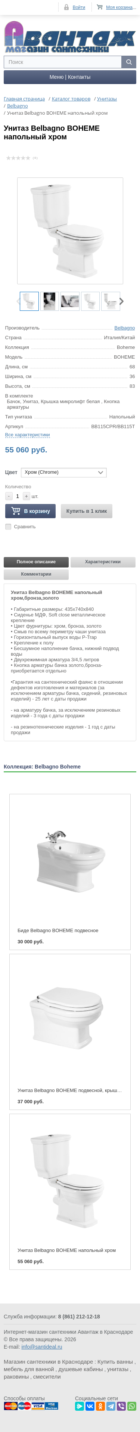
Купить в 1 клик (86, 511)
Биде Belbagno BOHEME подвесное (58, 930)
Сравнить (25, 526)
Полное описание (36, 562)
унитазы (117, 1369)
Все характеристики (27, 434)
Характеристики (103, 562)
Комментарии (36, 574)
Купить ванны (115, 1361)
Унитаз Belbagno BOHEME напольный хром (67, 1250)
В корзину (30, 511)
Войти (79, 7)
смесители (47, 1376)
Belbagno (125, 328)
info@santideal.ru (41, 1347)
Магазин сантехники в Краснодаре (48, 1361)
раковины (16, 1376)
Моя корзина (119, 7)
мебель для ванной (29, 1369)
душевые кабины (80, 1369)
